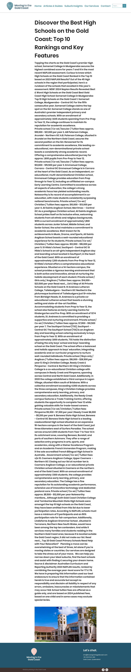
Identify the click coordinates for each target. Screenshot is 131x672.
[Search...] (116, 6)
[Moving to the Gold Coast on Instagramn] (106, 669)
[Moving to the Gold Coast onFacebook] (103, 669)
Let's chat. (90, 650)
